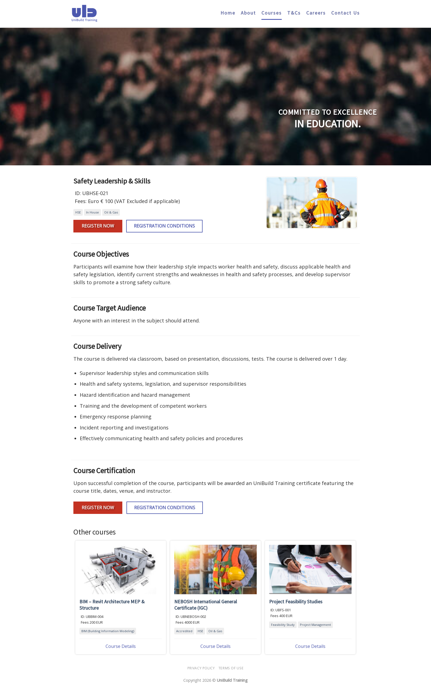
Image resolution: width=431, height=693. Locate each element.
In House (92, 212)
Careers (316, 10)
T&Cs (294, 10)
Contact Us (345, 10)
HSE (78, 212)
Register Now (98, 226)
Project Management (315, 625)
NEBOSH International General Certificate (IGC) (205, 604)
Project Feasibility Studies (295, 601)
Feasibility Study (283, 625)
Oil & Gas (111, 212)
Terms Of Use (231, 668)
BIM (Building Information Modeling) (107, 631)
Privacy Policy (201, 668)
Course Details (121, 646)
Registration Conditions (164, 226)
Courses (271, 10)
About (248, 10)
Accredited (184, 631)
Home (227, 10)
